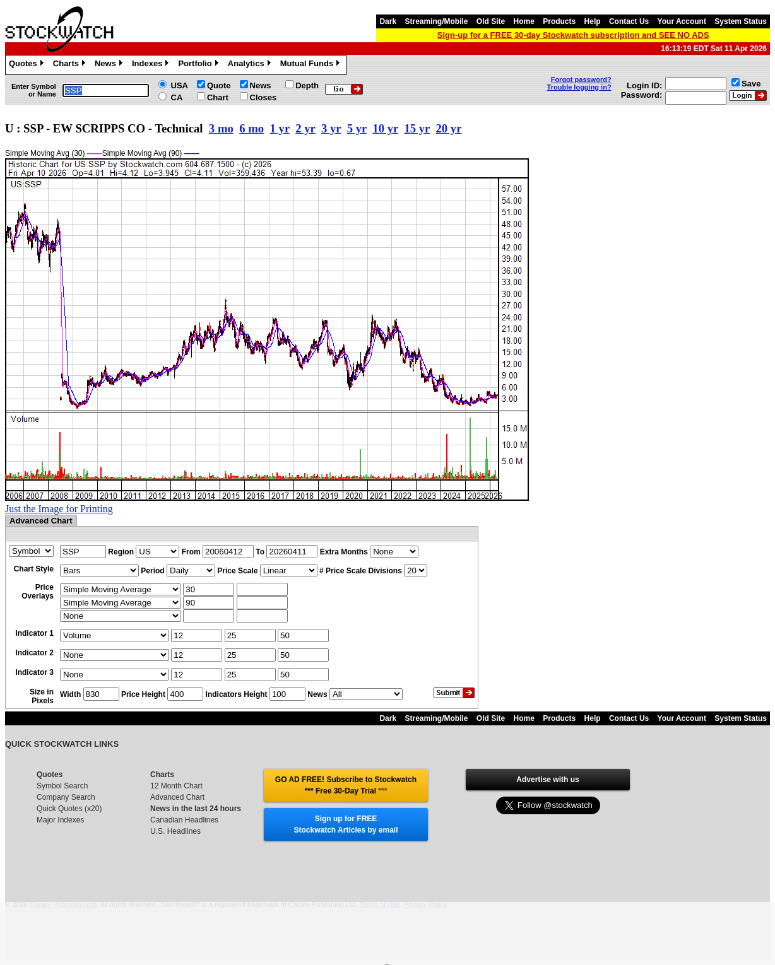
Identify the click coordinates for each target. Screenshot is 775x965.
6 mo (251, 128)
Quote (219, 85)
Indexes (152, 65)
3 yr (331, 128)
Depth (307, 85)
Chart (217, 97)
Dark (387, 21)
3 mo (221, 128)
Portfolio (199, 65)
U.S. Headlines (175, 831)
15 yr (417, 128)
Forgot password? (581, 79)
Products (559, 21)
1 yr (280, 128)
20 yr (448, 128)
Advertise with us (547, 779)
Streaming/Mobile (436, 21)
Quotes (28, 65)
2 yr (305, 128)
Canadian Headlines (184, 820)
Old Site (490, 21)
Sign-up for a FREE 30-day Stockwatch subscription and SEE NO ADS (573, 35)
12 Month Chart (176, 785)
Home (524, 21)
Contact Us (629, 21)
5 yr (357, 128)
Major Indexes (60, 820)
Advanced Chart (177, 797)
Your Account (682, 21)
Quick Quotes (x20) (69, 808)
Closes (263, 97)
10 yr (385, 128)
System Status (740, 21)
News (110, 65)
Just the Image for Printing (59, 508)
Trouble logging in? (579, 87)
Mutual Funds (311, 65)
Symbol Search (62, 785)
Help (592, 21)
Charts (70, 65)
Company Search (66, 797)
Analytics (251, 65)
